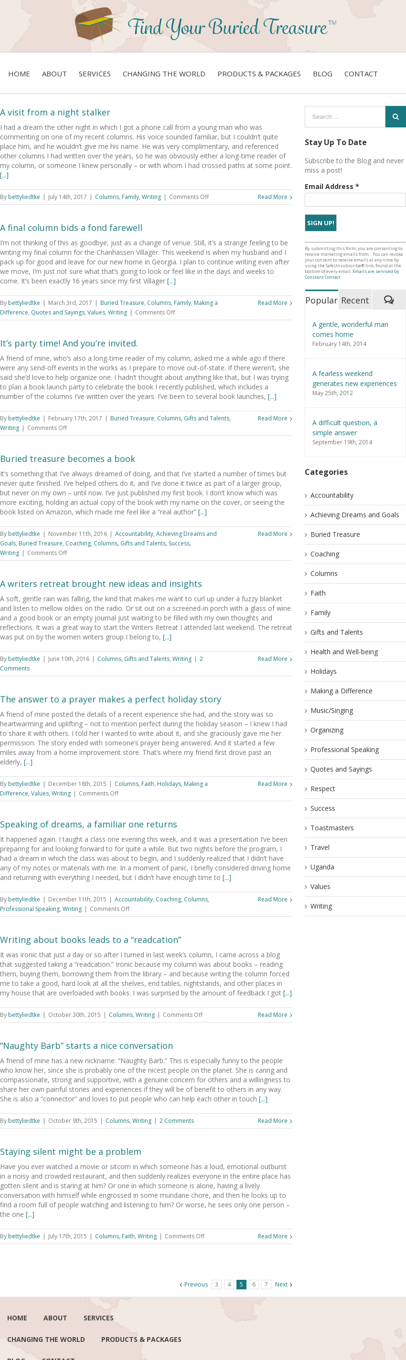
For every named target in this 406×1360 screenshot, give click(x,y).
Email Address (332, 186)
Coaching (78, 543)
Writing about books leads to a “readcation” (90, 939)
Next (281, 1284)
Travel (320, 847)
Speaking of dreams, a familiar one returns (88, 824)
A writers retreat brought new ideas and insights (101, 583)
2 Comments (177, 1121)
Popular (321, 300)
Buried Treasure (122, 303)
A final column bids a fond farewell (71, 227)
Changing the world (46, 1339)
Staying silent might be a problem (70, 1151)
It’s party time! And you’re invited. (69, 343)
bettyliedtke (24, 197)
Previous (196, 1284)
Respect (322, 788)
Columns (107, 197)
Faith (147, 784)
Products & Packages (141, 1339)
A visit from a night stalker (55, 112)
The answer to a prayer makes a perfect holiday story (110, 699)
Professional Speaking (30, 909)
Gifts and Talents (206, 418)
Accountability (134, 534)
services (99, 1317)
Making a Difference (341, 690)
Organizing (326, 729)
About (55, 1317)
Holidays (169, 784)
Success (179, 543)
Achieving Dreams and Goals (354, 514)
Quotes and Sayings (58, 312)
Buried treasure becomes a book (67, 458)
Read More (273, 197)
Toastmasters (332, 827)
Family (130, 197)
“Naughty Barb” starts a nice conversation (86, 1045)
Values (96, 312)
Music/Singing (331, 710)
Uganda (322, 866)
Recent (355, 300)
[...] (4, 174)
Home (17, 1317)
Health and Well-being (344, 651)
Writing (151, 197)
